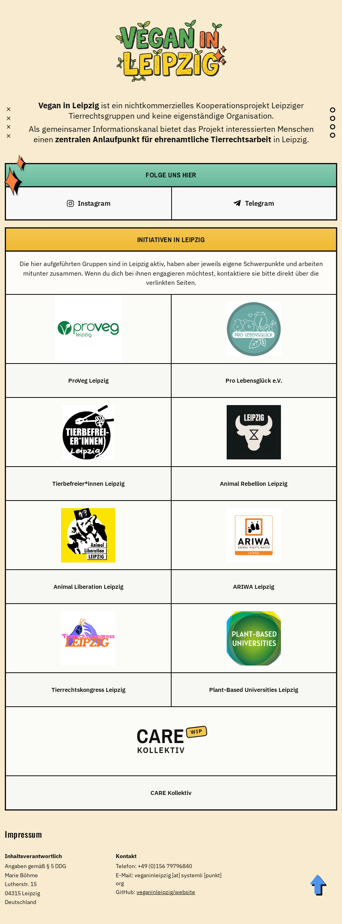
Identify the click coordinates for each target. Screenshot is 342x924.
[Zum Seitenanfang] (317, 885)
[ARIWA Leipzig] (254, 552)
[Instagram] (88, 203)
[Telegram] (253, 203)
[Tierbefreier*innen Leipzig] (88, 449)
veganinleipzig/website (165, 892)
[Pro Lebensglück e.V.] (254, 346)
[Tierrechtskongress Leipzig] (88, 655)
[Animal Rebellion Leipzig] (254, 449)
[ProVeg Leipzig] (88, 346)
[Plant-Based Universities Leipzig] (254, 655)
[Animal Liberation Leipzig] (88, 552)
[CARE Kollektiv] (171, 758)
